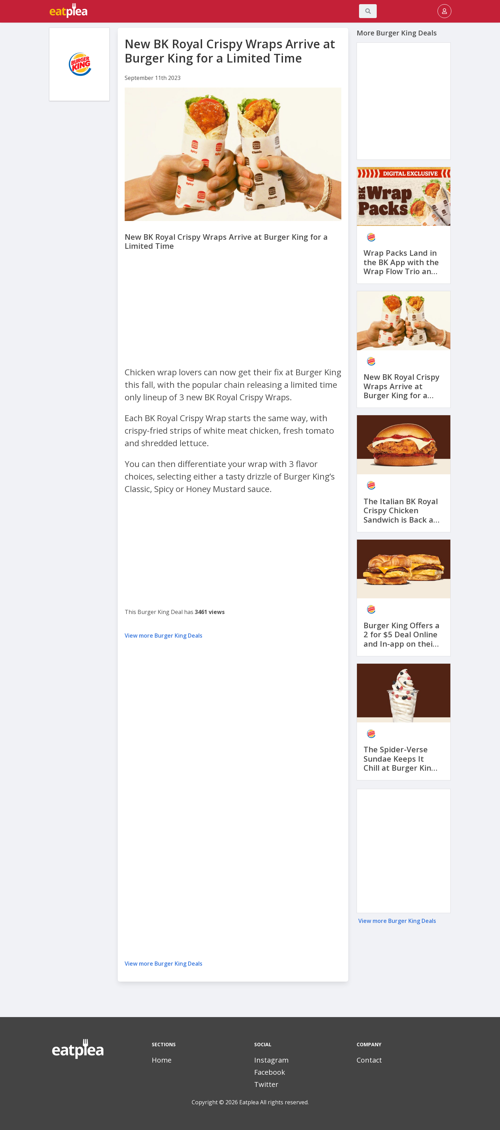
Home (162, 1060)
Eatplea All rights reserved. (274, 1102)
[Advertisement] (79, 212)
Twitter (266, 1084)
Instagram (271, 1060)
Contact (369, 1060)
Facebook (269, 1072)
